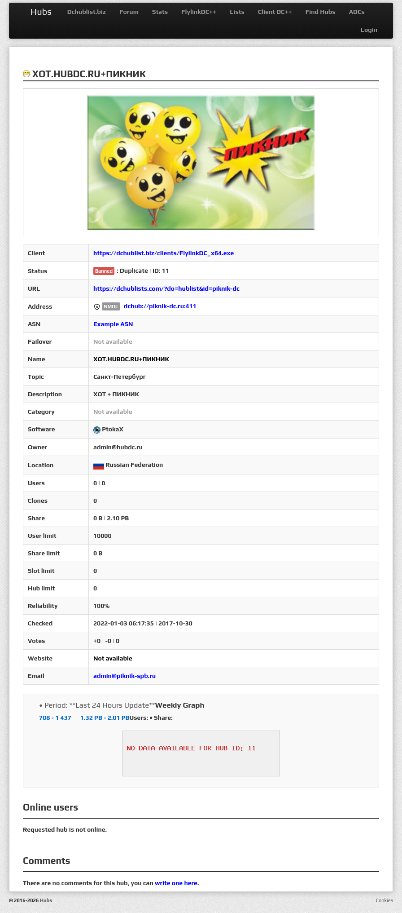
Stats (160, 11)
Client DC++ (275, 11)
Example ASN (113, 324)
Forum (129, 11)
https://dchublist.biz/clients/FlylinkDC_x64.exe (163, 253)
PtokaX (112, 429)
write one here (176, 882)
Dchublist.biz (86, 11)
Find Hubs (321, 11)
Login (369, 29)
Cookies (384, 900)
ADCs (357, 11)
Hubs (41, 11)
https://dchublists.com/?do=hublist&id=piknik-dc (166, 288)
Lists (237, 11)
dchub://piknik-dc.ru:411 (160, 306)
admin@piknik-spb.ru (124, 675)
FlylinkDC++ (198, 11)
